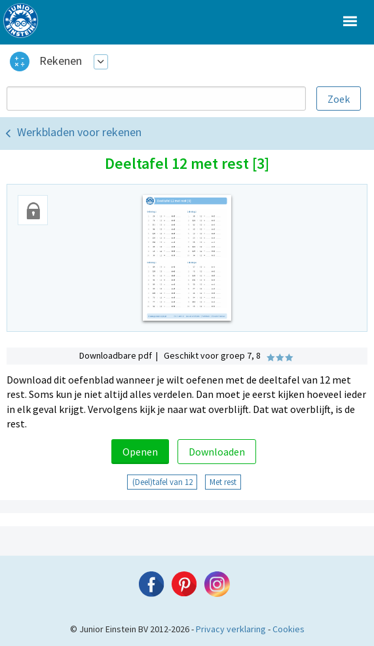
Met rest (223, 481)
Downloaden (217, 451)
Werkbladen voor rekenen (79, 131)
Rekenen (60, 60)
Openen (140, 451)
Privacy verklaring (231, 629)
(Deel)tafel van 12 (162, 481)
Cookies (288, 629)
